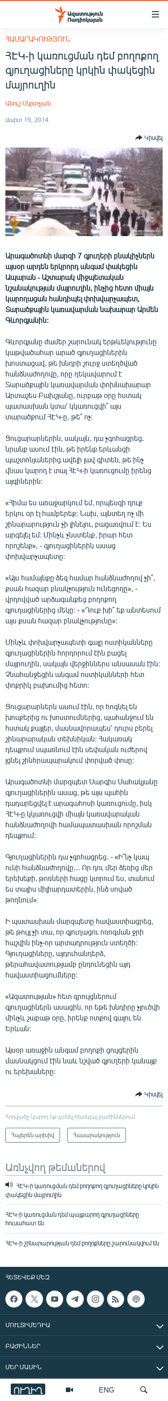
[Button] (149, 137)
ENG (107, 1389)
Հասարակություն (37, 38)
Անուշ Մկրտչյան (28, 103)
